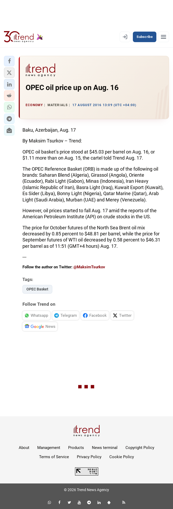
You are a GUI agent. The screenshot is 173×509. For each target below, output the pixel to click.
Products (76, 447)
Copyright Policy (139, 447)
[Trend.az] (23, 37)
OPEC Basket (37, 289)
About (24, 447)
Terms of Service (54, 456)
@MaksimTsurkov (89, 267)
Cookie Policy (121, 456)
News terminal (105, 447)
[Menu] (163, 37)
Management (48, 447)
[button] (9, 61)
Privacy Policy (89, 456)
